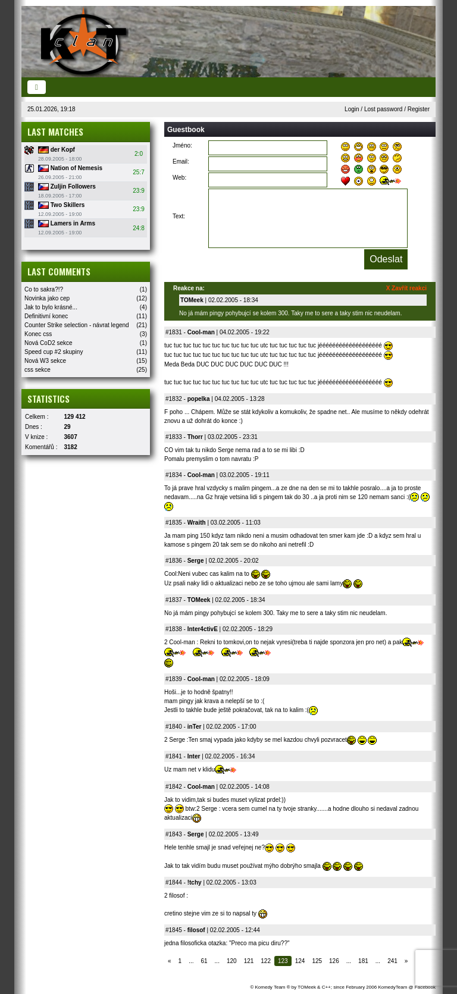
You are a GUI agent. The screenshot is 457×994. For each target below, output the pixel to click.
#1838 (173, 629)
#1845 (173, 930)
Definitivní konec (46, 316)
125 (317, 961)
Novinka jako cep (47, 298)
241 (392, 961)
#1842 (173, 786)
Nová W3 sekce (45, 361)
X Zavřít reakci (406, 288)
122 (266, 961)
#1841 (173, 756)
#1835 (173, 522)
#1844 (173, 882)
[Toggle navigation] (36, 87)
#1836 (173, 560)
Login (352, 109)
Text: (179, 216)
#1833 (173, 437)
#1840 (173, 726)
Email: (181, 161)
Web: (179, 177)
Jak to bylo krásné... (50, 307)
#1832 (173, 399)
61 (204, 961)
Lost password (383, 109)
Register (419, 109)
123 (283, 961)
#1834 (173, 475)
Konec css (38, 334)
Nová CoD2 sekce (48, 343)
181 (363, 961)
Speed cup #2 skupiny (53, 352)
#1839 (173, 679)
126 (334, 961)
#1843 (173, 834)
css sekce (37, 369)
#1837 (173, 600)
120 (232, 961)
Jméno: (182, 145)
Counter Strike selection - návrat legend (76, 325)
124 (300, 961)
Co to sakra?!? (43, 289)
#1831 (173, 332)
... (191, 961)
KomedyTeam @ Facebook (407, 987)
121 (249, 961)
